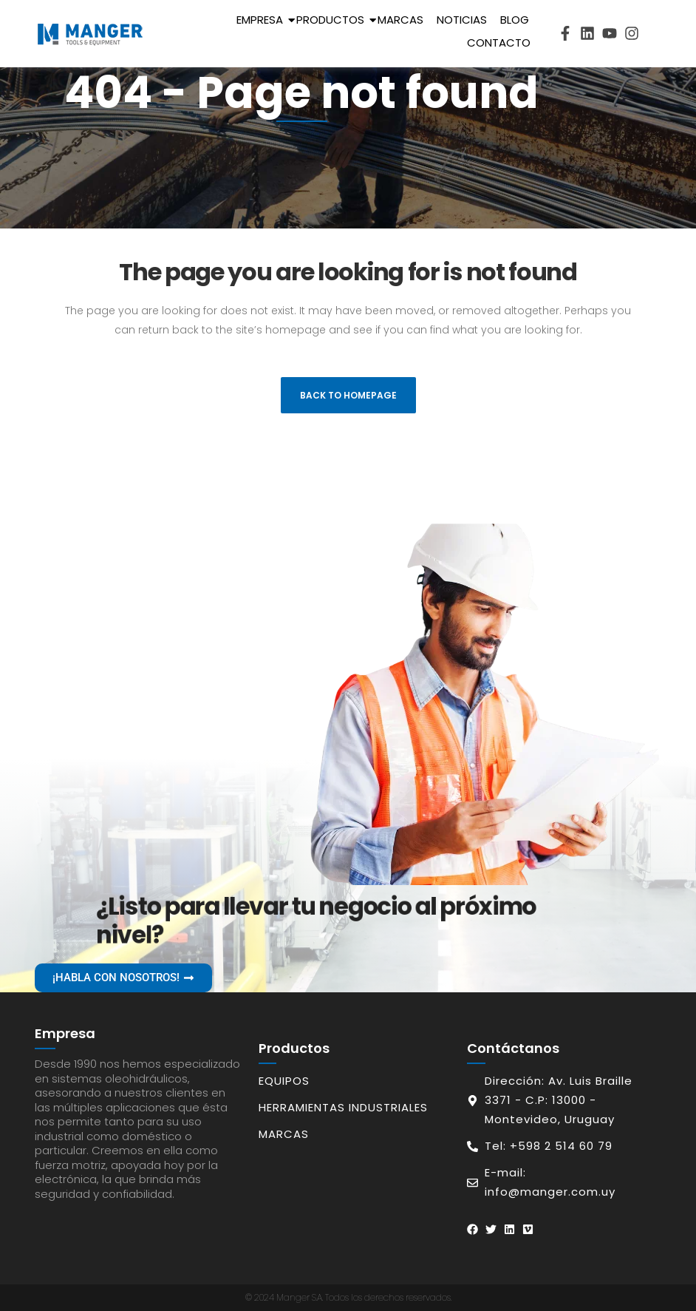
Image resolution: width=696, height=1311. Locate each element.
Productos (332, 19)
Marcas (400, 19)
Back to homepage (348, 395)
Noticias (462, 19)
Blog (514, 19)
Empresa (262, 19)
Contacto (498, 42)
